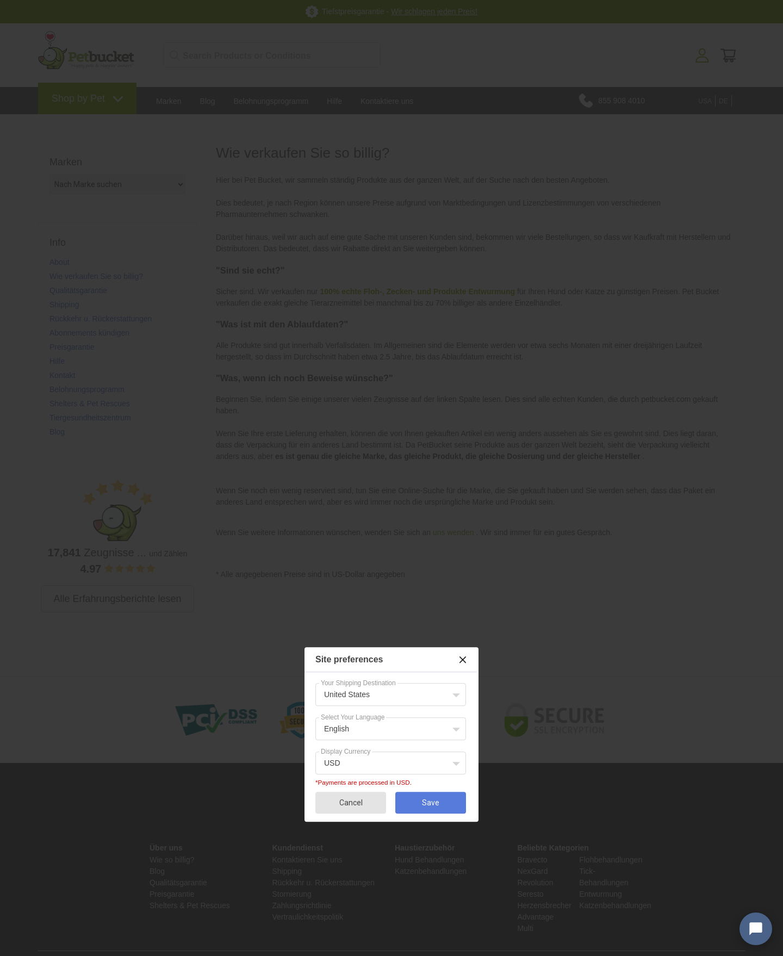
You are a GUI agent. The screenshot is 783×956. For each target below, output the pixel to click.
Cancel (351, 802)
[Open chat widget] (755, 928)
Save (430, 802)
